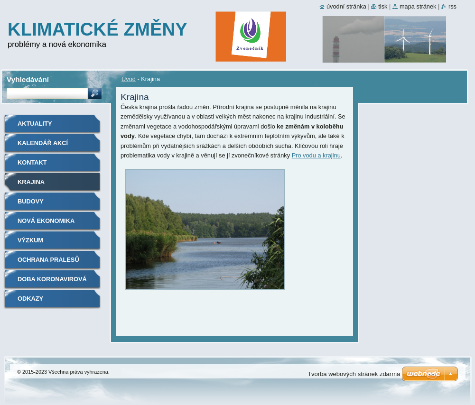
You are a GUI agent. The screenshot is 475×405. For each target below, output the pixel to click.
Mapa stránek (418, 6)
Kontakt (32, 162)
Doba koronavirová (52, 279)
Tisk (382, 6)
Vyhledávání (28, 79)
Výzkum (30, 240)
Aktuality (35, 123)
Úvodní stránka (346, 6)
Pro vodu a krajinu (316, 155)
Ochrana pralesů (48, 259)
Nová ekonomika (46, 220)
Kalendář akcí (43, 143)
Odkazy (30, 298)
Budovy (31, 201)
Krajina (31, 181)
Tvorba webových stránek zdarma (353, 373)
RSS (452, 6)
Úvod (128, 79)
